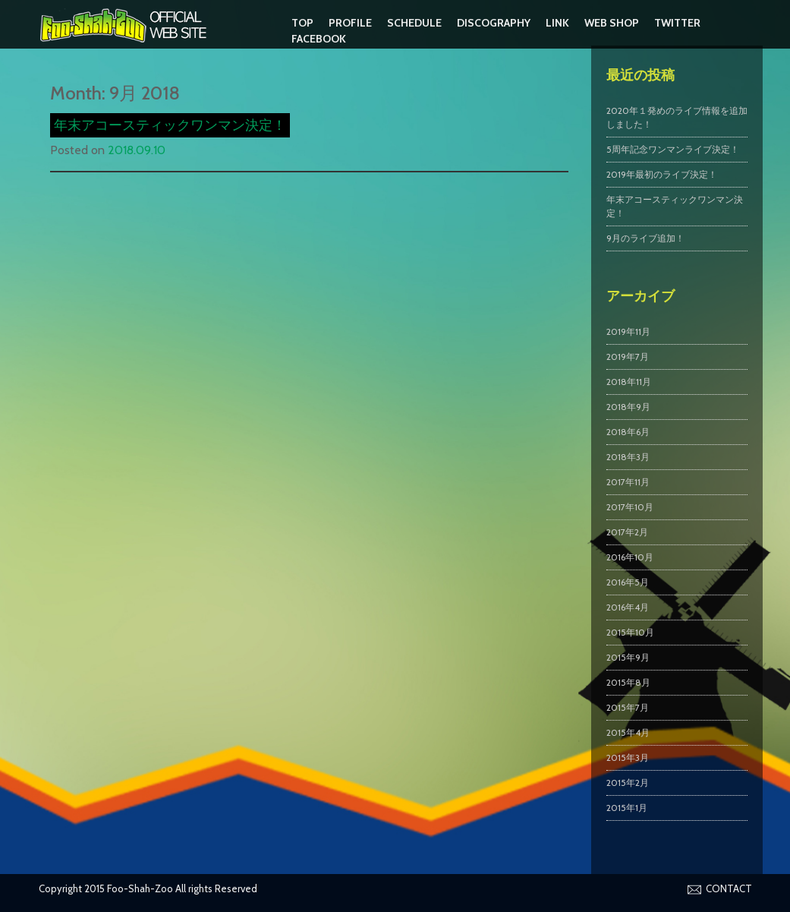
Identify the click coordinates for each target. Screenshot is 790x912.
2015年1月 (626, 807)
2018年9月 (628, 406)
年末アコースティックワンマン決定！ (170, 125)
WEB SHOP (611, 23)
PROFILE (350, 23)
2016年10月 (629, 557)
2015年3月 (627, 757)
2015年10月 (630, 632)
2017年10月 (629, 507)
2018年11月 (628, 381)
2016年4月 (627, 607)
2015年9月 (628, 657)
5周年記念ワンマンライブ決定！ (672, 149)
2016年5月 (627, 582)
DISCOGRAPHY (493, 23)
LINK (557, 23)
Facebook (318, 39)
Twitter (677, 23)
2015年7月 (627, 707)
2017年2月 (627, 532)
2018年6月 (628, 431)
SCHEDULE (414, 23)
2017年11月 (628, 482)
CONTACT (729, 888)
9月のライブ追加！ (645, 238)
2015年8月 (628, 682)
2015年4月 (628, 732)
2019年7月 (627, 356)
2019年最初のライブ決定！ (661, 174)
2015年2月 (627, 782)
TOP (302, 23)
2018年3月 (628, 456)
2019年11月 (628, 331)
